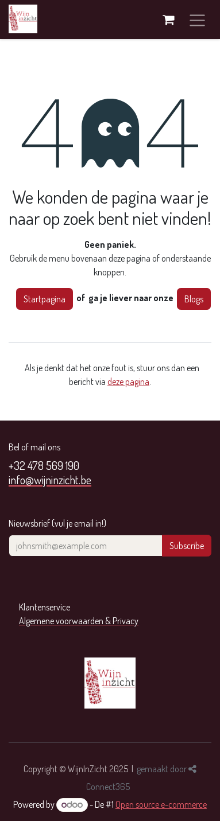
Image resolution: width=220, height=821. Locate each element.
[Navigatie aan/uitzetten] (197, 19)
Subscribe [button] (186, 545)
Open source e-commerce (161, 804)
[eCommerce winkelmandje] (168, 19)
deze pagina (128, 381)
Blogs (193, 299)
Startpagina (44, 299)
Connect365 (108, 786)
